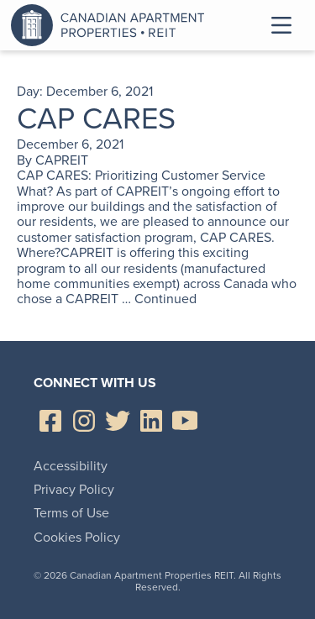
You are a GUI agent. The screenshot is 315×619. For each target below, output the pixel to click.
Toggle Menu (281, 25)
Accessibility (71, 465)
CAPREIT (61, 160)
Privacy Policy (74, 489)
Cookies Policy (77, 537)
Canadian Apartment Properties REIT (112, 25)
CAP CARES (96, 118)
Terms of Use (71, 512)
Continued (165, 298)
